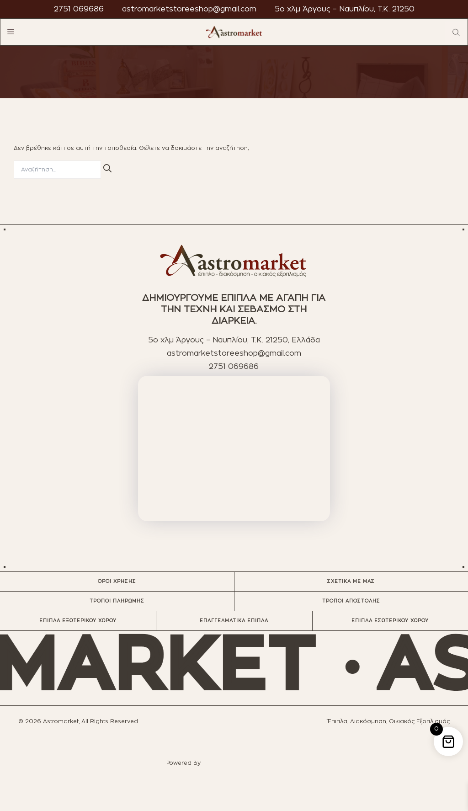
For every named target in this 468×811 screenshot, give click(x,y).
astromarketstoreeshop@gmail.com (189, 9)
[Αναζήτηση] (107, 168)
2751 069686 (79, 9)
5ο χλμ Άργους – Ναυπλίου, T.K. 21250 (345, 9)
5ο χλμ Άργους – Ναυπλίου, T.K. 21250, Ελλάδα (234, 340)
